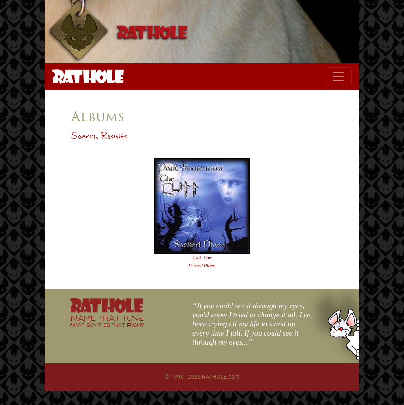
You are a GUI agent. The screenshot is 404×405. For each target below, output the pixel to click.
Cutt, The (202, 257)
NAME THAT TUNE (107, 320)
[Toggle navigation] (338, 76)
